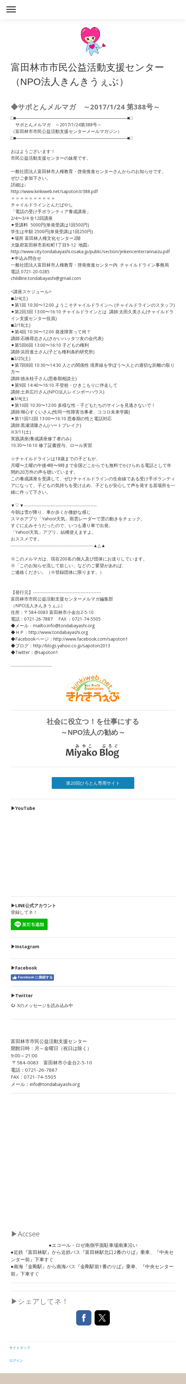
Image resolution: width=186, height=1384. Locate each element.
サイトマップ (19, 1347)
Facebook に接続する (32, 977)
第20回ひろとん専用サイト (93, 783)
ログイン (16, 1360)
